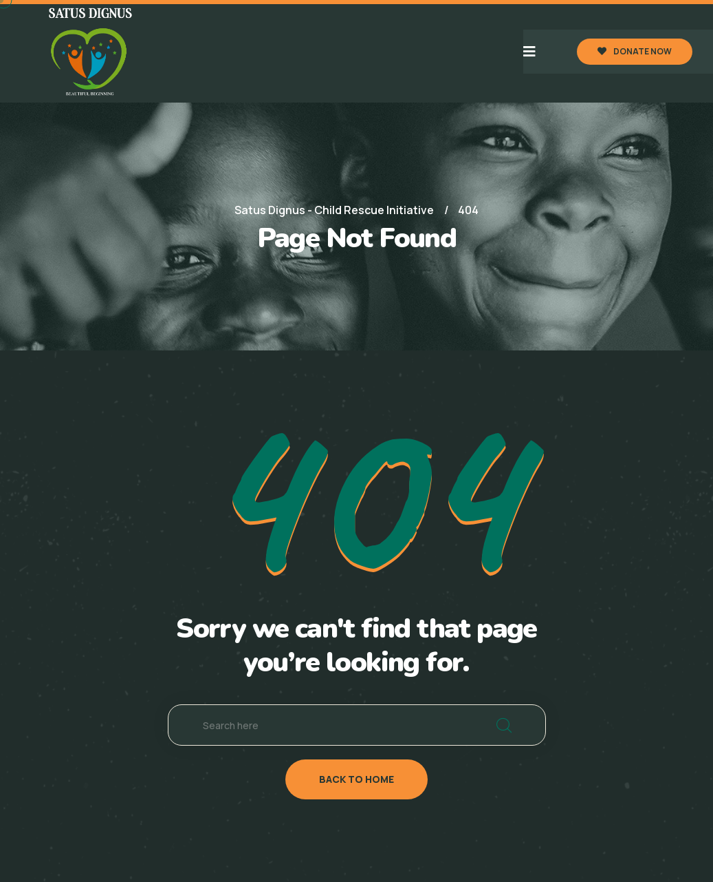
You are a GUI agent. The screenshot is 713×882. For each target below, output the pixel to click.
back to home (356, 779)
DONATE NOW (634, 51)
